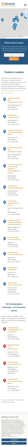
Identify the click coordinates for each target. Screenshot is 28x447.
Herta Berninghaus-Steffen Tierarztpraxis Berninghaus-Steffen (15, 132)
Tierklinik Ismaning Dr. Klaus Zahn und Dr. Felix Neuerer (15, 381)
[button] (14, 20)
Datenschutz (17, 436)
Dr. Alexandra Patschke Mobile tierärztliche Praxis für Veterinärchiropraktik (15, 222)
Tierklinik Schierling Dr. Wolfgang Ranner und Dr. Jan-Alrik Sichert (15, 330)
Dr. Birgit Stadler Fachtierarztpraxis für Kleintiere (13, 203)
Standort (14, 59)
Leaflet (2, 36)
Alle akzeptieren (14, 440)
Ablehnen (14, 443)
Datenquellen (3, 37)
